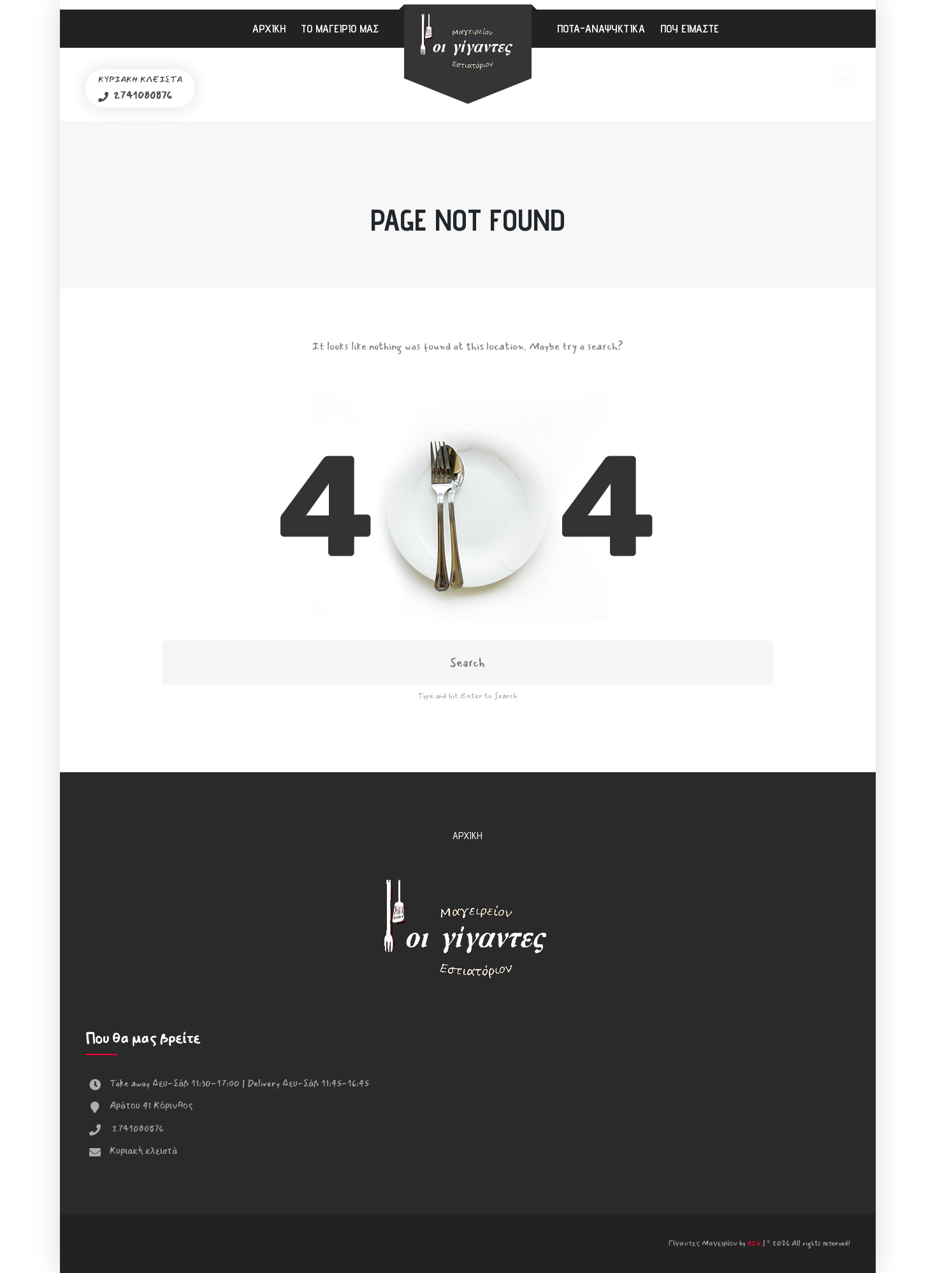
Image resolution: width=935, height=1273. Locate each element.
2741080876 (141, 95)
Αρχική (269, 28)
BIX (754, 1244)
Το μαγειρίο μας (340, 28)
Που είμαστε (689, 28)
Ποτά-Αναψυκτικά (601, 28)
